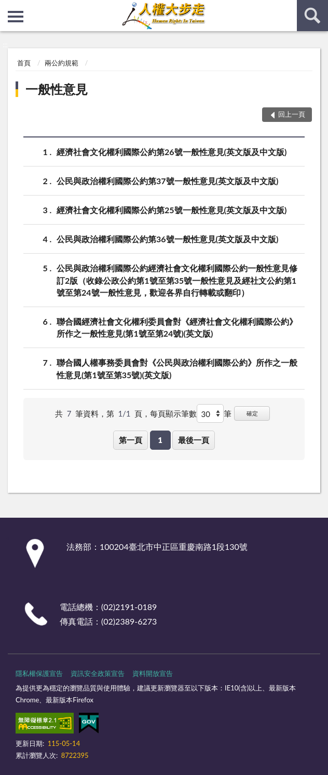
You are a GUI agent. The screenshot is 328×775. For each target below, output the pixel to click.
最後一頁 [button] (193, 440)
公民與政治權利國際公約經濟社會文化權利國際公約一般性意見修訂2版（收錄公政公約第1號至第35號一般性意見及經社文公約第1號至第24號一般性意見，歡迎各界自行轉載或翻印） (177, 279)
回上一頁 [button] (291, 114)
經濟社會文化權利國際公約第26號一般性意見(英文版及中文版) (171, 152)
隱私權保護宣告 (39, 673)
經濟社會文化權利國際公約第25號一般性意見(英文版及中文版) (171, 210)
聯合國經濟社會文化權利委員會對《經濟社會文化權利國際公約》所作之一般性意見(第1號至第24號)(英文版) (177, 326)
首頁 (24, 63)
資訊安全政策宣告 (98, 673)
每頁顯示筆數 (173, 413)
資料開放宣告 (152, 673)
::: (8, 8)
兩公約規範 (61, 63)
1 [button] (160, 440)
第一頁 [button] (130, 440)
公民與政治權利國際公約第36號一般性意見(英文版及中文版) (167, 239)
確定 (252, 413)
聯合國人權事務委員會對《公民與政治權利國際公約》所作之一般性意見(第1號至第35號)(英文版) (177, 367)
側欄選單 (15, 16)
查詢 (312, 15)
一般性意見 (56, 88)
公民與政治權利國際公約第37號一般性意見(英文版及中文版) (167, 181)
